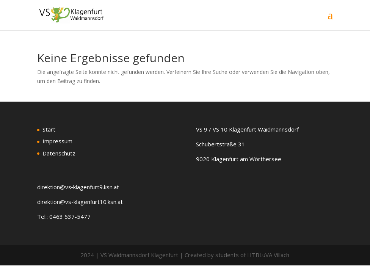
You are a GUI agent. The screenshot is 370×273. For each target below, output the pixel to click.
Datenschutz (58, 153)
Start (48, 129)
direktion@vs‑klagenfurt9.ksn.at (78, 187)
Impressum (57, 141)
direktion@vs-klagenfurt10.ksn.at (80, 202)
